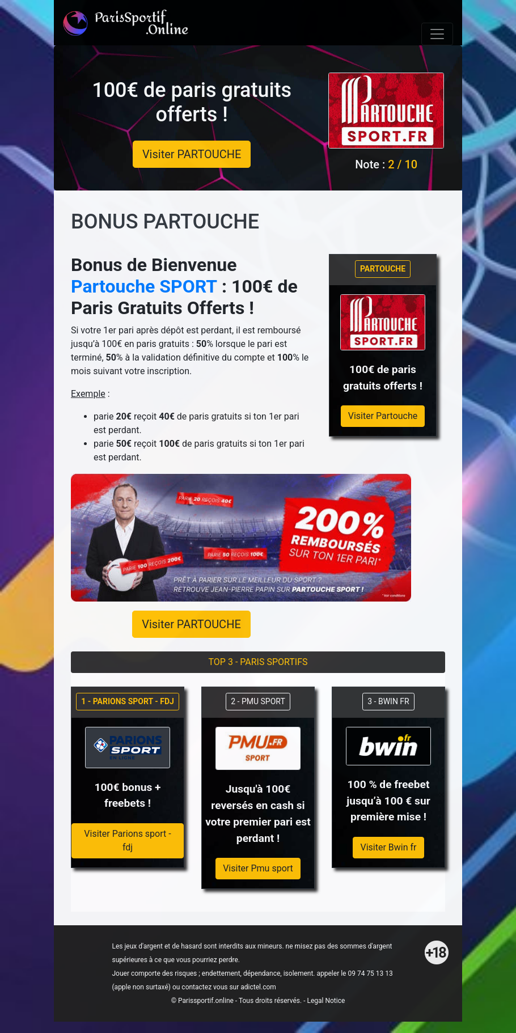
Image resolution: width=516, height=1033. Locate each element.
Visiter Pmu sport (258, 868)
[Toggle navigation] (437, 34)
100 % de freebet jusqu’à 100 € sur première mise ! (388, 801)
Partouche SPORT (144, 286)
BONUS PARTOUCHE (165, 222)
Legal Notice (326, 1001)
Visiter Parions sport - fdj (127, 840)
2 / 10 (402, 164)
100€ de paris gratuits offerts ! (191, 102)
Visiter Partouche (383, 415)
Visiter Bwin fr (388, 847)
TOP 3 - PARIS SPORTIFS (258, 662)
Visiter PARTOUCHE (192, 154)
